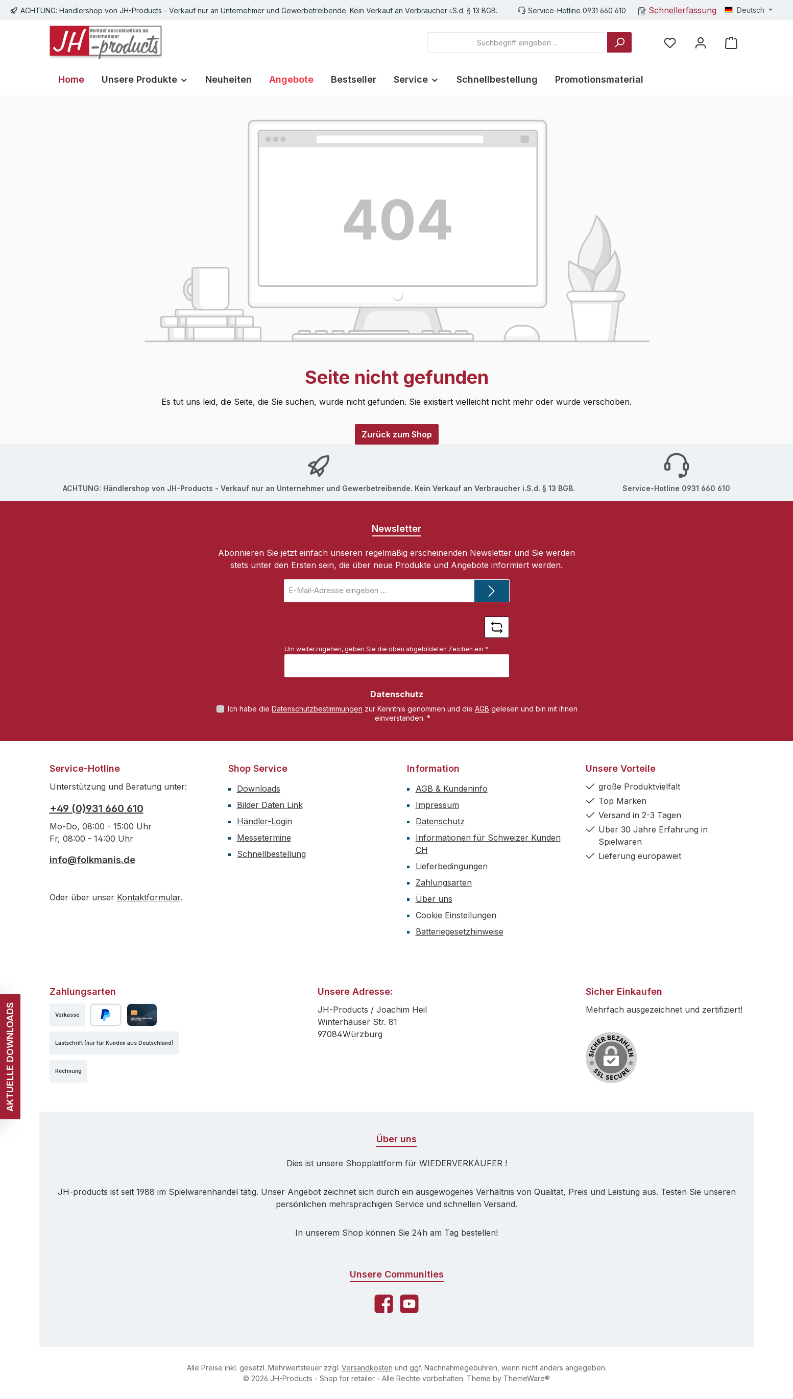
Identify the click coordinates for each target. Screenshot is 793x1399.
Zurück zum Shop (397, 434)
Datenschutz (440, 821)
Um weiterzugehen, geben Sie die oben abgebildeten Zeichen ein (386, 649)
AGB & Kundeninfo (452, 788)
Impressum (437, 805)
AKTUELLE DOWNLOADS (10, 1056)
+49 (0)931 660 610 (96, 808)
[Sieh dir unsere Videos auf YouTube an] (409, 1303)
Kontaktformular (148, 897)
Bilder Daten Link (270, 805)
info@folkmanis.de (92, 859)
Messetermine (264, 837)
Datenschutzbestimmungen (317, 708)
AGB (482, 708)
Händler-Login (264, 821)
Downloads (258, 788)
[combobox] (517, 42)
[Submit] (492, 590)
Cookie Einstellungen (456, 915)
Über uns (434, 899)
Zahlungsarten (444, 882)
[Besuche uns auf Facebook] (383, 1303)
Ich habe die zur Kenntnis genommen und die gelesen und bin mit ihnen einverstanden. (403, 713)
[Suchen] (619, 42)
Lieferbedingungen (452, 866)
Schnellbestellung (271, 854)
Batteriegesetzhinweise (459, 931)
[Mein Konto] (700, 42)
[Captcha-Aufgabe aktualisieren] (497, 627)
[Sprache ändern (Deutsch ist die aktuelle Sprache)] (749, 10)
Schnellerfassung (677, 10)
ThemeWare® (526, 1378)
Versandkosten (367, 1367)
